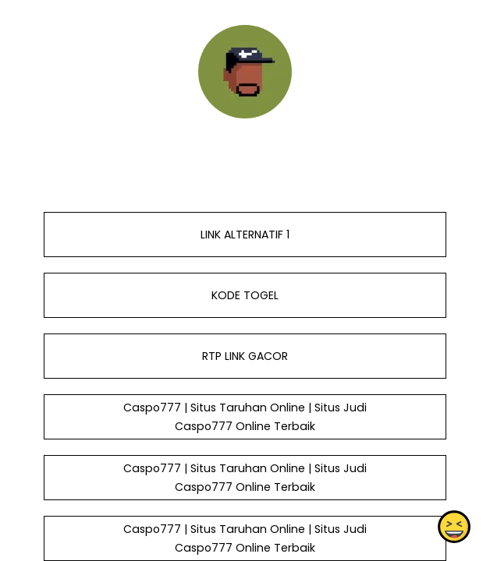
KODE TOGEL (245, 295)
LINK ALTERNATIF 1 (245, 234)
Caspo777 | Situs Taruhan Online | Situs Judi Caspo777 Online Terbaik (245, 417)
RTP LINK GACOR (245, 356)
